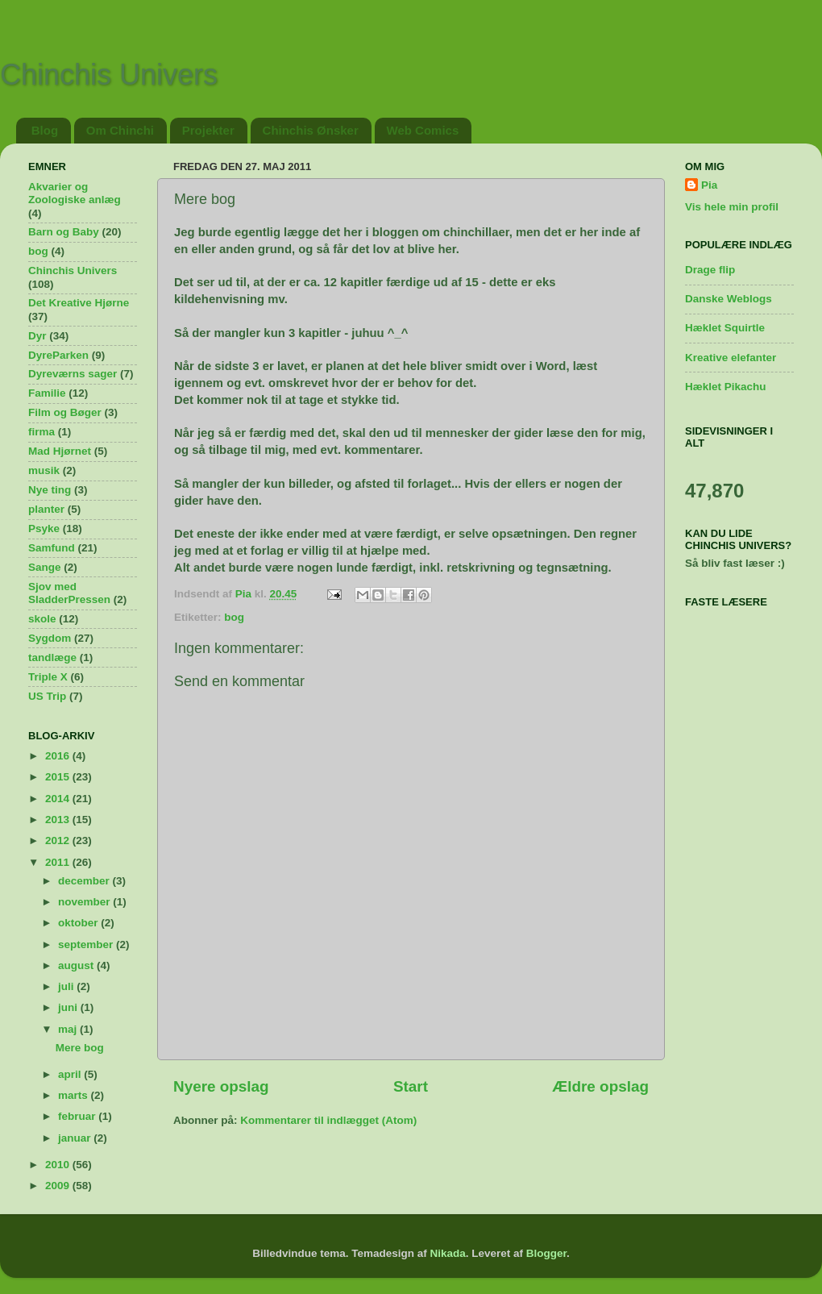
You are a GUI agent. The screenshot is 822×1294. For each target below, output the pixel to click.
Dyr (37, 336)
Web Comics (423, 130)
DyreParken (58, 355)
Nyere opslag (221, 1086)
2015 (59, 777)
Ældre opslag (600, 1086)
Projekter (208, 130)
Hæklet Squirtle (725, 328)
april (71, 1074)
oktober (79, 923)
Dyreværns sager (72, 374)
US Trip (47, 696)
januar (75, 1138)
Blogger (546, 1253)
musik (44, 470)
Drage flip (710, 270)
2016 (59, 756)
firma (41, 432)
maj (69, 1029)
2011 (59, 862)
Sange (44, 567)
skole (42, 619)
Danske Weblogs (728, 299)
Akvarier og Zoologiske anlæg (74, 193)
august (77, 965)
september (87, 944)
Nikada (447, 1253)
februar (78, 1116)
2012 (59, 840)
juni (69, 1007)
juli (67, 986)
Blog (44, 130)
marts (74, 1095)
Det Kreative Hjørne (78, 303)
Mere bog (80, 1048)
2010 (59, 1165)
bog (234, 617)
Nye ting (49, 490)
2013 (59, 819)
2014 (59, 799)
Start (410, 1086)
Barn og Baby (63, 232)
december (85, 881)
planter (46, 509)
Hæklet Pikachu (725, 387)
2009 (59, 1186)
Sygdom (49, 638)
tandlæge (52, 657)
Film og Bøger (65, 412)
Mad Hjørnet (59, 451)
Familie (47, 393)
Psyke (44, 528)
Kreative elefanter (730, 358)
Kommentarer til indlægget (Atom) (328, 1120)
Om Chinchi (120, 130)
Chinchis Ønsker (311, 130)
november (85, 902)
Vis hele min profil (731, 207)
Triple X (48, 677)
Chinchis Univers (109, 74)
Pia (709, 185)
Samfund (51, 548)
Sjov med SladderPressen (69, 592)
